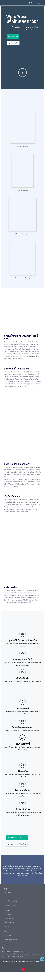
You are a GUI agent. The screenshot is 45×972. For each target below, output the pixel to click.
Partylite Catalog (22, 190)
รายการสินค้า (8, 892)
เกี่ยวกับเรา (8, 914)
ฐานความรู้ (8, 935)
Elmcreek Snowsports (22, 234)
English (30, 2)
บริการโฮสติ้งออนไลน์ (11, 901)
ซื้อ (5, 897)
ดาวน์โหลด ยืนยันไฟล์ (11, 939)
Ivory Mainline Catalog (22, 278)
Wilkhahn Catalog (22, 146)
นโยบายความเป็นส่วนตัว (11, 918)
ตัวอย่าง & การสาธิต (10, 905)
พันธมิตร (7, 927)
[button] (38, 2)
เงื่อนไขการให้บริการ (10, 922)
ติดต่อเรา (7, 944)
